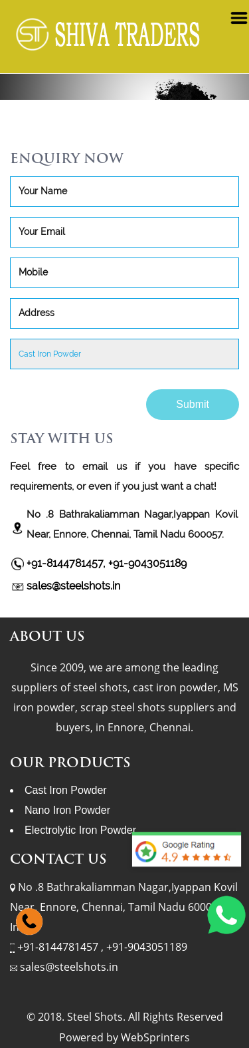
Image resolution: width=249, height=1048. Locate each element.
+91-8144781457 (59, 947)
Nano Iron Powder (67, 810)
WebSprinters (155, 1037)
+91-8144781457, (67, 563)
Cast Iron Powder (66, 790)
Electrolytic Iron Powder (80, 830)
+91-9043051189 (147, 563)
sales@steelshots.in (73, 586)
